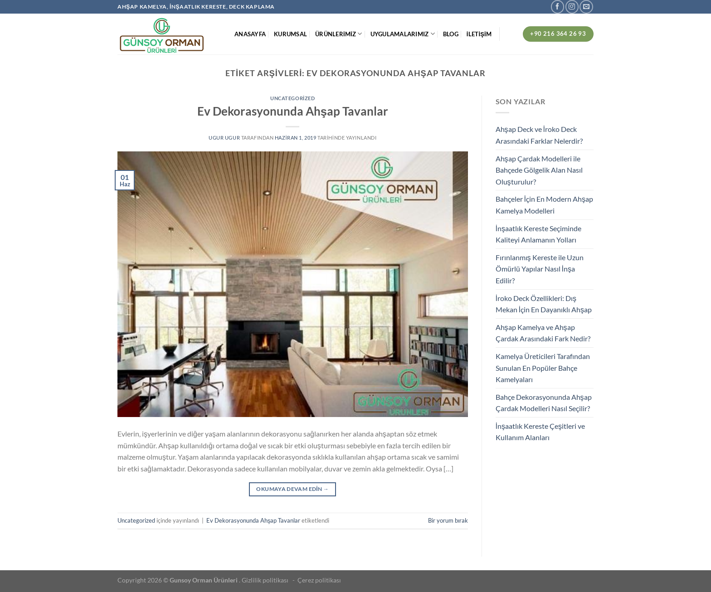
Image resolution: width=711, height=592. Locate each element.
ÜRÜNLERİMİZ (338, 33)
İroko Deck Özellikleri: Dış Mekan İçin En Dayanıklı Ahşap (544, 304)
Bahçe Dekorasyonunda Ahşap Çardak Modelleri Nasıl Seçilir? (544, 403)
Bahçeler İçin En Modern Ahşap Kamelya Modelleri (544, 204)
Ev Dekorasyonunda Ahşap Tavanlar (292, 111)
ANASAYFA (250, 34)
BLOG (450, 34)
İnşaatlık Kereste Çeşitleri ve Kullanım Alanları (540, 432)
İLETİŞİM (479, 34)
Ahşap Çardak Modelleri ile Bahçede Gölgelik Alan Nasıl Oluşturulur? (539, 170)
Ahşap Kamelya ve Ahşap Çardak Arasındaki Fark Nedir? (543, 333)
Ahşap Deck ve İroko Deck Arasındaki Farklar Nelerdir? (539, 135)
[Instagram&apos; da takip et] (572, 6)
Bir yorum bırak (448, 520)
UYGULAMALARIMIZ (402, 33)
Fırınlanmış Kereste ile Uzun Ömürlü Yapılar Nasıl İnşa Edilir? (540, 269)
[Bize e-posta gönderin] (586, 6)
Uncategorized (292, 98)
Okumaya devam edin (292, 489)
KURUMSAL (290, 34)
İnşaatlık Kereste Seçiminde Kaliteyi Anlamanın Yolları (538, 234)
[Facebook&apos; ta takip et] (557, 6)
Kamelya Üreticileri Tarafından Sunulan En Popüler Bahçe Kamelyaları (543, 367)
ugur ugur (224, 138)
